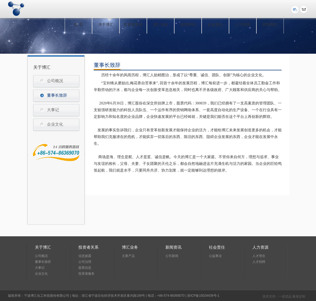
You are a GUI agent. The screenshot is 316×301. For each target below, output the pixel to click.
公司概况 (55, 81)
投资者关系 (133, 25)
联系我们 (270, 25)
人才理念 (258, 256)
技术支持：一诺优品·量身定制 (284, 296)
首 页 (78, 25)
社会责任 (215, 25)
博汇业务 (160, 25)
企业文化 (55, 124)
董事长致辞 (57, 95)
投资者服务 (86, 273)
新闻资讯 (187, 25)
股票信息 (84, 268)
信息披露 (84, 256)
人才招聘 (258, 262)
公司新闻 (171, 256)
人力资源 (242, 25)
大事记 (53, 110)
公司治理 (84, 262)
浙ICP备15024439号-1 (203, 296)
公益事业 (215, 256)
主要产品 (128, 256)
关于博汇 (105, 25)
